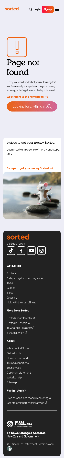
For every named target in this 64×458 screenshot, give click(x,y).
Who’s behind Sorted (18, 345)
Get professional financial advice (27, 400)
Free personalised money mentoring (29, 395)
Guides (11, 285)
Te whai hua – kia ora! (20, 325)
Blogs (10, 290)
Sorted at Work (17, 330)
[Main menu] (57, 9)
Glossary (12, 295)
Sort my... (12, 270)
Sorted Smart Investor (21, 315)
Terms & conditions (18, 360)
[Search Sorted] (32, 106)
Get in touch (14, 350)
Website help (14, 374)
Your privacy (14, 365)
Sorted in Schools (18, 320)
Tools (10, 280)
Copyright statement (19, 370)
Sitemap (12, 379)
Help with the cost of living (21, 299)
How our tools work (18, 355)
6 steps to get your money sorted (25, 275)
